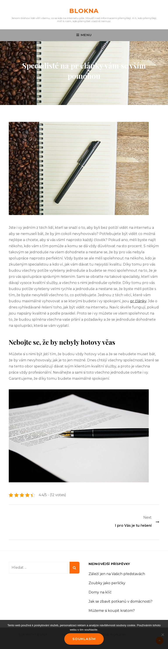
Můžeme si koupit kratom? (112, 611)
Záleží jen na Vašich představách (117, 574)
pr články (138, 301)
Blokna (83, 10)
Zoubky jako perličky (107, 583)
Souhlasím (84, 639)
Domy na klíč (100, 592)
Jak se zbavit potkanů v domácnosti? (120, 601)
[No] (162, 634)
